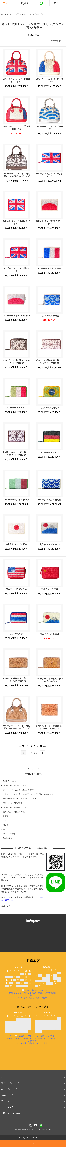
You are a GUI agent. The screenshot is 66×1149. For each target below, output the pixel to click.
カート (57, 3)
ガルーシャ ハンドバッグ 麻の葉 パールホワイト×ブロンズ (16, 175)
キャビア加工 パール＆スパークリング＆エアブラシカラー (29, 14)
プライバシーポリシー (43, 1129)
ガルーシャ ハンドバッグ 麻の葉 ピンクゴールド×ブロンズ (16, 727)
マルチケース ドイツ (49, 452)
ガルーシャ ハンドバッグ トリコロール (49, 80)
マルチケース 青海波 (49, 316)
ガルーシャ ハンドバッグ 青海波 (49, 127)
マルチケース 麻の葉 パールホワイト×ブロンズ (16, 361)
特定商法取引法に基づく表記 (24, 1129)
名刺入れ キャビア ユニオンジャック (16, 222)
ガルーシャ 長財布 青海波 (49, 500)
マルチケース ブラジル (49, 408)
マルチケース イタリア (16, 408)
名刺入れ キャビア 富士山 (49, 544)
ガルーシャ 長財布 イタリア (16, 500)
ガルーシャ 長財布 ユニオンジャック (49, 175)
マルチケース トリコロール (49, 268)
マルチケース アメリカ (16, 589)
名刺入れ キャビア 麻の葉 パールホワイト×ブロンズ (16, 453)
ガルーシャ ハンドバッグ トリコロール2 (16, 127)
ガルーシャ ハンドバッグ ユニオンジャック (16, 80)
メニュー (8, 3)
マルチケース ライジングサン (16, 316)
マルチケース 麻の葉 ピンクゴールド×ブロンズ (49, 680)
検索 (24, 3)
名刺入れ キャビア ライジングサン (49, 222)
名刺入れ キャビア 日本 (16, 544)
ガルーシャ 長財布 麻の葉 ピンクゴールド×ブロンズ (16, 679)
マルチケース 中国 (49, 589)
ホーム (3, 14)
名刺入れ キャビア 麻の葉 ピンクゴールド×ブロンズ (49, 727)
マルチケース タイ (16, 634)
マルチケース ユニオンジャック (16, 269)
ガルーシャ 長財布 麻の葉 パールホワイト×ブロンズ (49, 361)
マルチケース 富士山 (49, 634)
